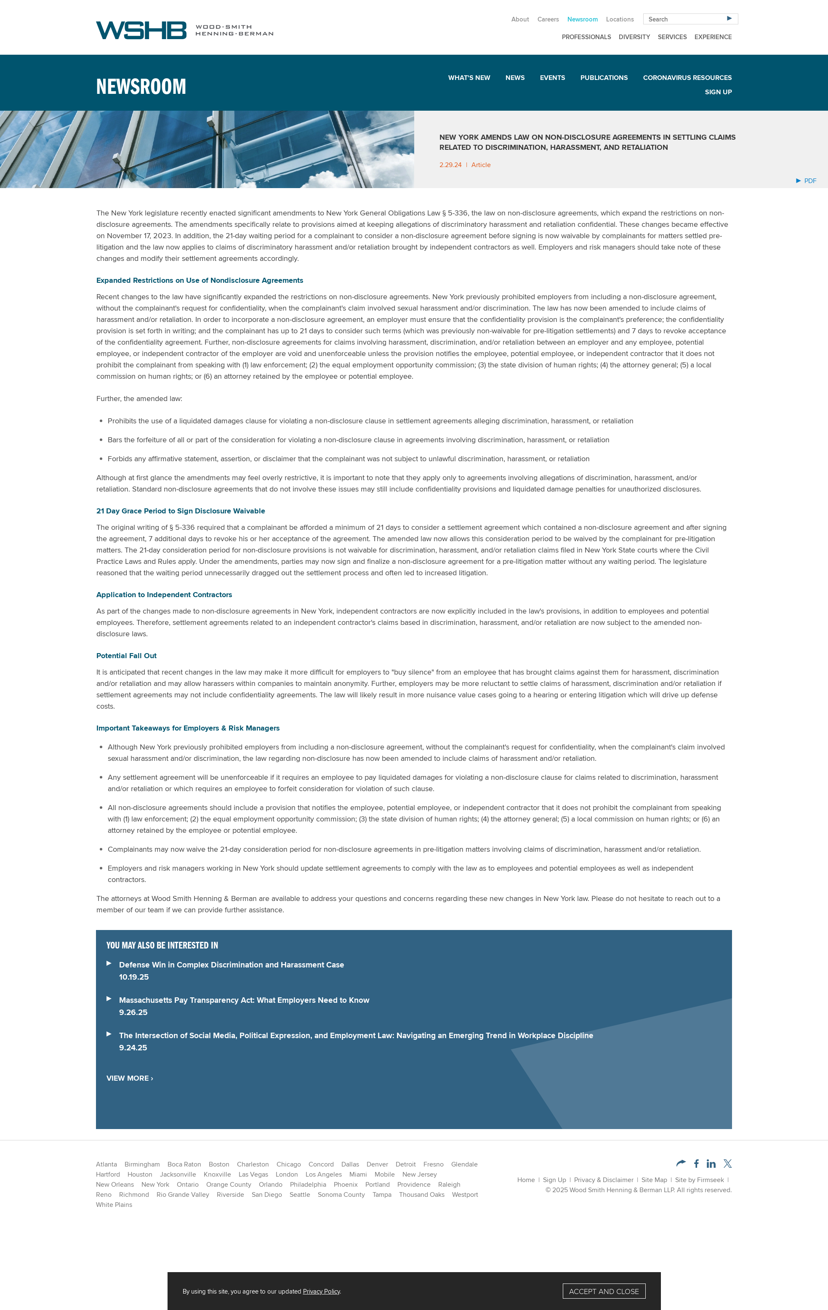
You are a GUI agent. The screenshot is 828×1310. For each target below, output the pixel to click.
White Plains (114, 1204)
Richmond (134, 1194)
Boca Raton (184, 1164)
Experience (713, 36)
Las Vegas (253, 1174)
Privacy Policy (321, 1291)
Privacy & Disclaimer (604, 1180)
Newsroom (582, 19)
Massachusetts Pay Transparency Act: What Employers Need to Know (244, 1000)
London (287, 1174)
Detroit (406, 1164)
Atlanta (106, 1164)
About (520, 19)
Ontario (188, 1184)
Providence (414, 1184)
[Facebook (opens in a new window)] (696, 1165)
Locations (620, 19)
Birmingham (142, 1164)
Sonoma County (341, 1194)
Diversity (634, 36)
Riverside (230, 1194)
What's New (469, 77)
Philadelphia (308, 1184)
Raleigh (449, 1184)
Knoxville (217, 1174)
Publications (604, 77)
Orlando (270, 1184)
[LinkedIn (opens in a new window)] (711, 1165)
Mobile (385, 1174)
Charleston (253, 1164)
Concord (321, 1164)
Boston (219, 1164)
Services (672, 36)
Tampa (382, 1194)
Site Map (654, 1180)
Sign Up (718, 92)
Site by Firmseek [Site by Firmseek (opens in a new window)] (699, 1180)
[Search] (729, 17)
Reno (104, 1194)
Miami (358, 1174)
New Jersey (419, 1174)
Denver (377, 1164)
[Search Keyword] (690, 18)
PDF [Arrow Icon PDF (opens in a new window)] (806, 181)
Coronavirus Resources (687, 77)
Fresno (433, 1164)
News (515, 77)
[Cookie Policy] (414, 1291)
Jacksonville (178, 1174)
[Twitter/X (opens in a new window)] (728, 1165)
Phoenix (346, 1184)
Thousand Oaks (422, 1194)
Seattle (300, 1194)
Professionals (586, 36)
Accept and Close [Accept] (604, 1291)
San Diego (267, 1194)
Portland (377, 1184)
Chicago (289, 1164)
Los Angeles (324, 1174)
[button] (681, 1164)
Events (552, 77)
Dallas (350, 1164)
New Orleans (115, 1184)
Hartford (108, 1174)
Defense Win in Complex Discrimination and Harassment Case (231, 964)
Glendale (464, 1164)
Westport (465, 1194)
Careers (548, 19)
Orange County (228, 1184)
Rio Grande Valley (183, 1194)
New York (155, 1184)
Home (526, 1180)
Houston (140, 1174)
